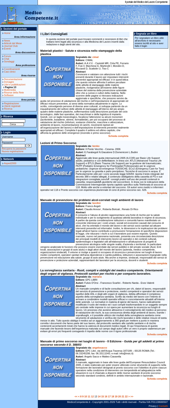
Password (13, 144)
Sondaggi (9, 61)
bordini (96, 203)
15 (102, 396)
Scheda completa (118, 136)
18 (112, 396)
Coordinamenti (12, 69)
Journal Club (11, 46)
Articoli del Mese (13, 43)
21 (123, 396)
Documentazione (13, 79)
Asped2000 (10, 163)
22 (126, 396)
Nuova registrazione (12, 151)
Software (9, 95)
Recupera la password (14, 148)
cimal (95, 57)
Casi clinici (9, 71)
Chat (6, 58)
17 (109, 396)
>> (131, 396)
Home (7, 33)
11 (89, 396)
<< (76, 396)
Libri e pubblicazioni (14, 84)
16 (106, 396)
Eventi (7, 48)
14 (99, 396)
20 (119, 396)
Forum (7, 56)
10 (85, 396)
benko (95, 146)
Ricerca (8, 108)
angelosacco (99, 347)
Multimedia (10, 90)
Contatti (163, 406)
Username (13, 138)
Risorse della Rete (14, 92)
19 (116, 396)
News (7, 40)
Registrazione (11, 103)
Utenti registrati (12, 106)
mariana (97, 276)
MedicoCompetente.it (29, 15)
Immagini (9, 82)
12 (92, 396)
